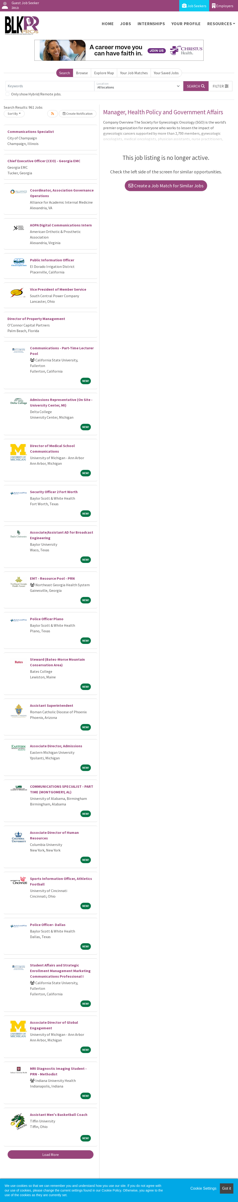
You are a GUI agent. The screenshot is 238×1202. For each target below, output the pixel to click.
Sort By (13, 113)
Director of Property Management (36, 318)
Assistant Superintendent (51, 705)
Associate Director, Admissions (56, 746)
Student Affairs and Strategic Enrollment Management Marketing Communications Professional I (60, 971)
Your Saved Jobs (166, 73)
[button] (220, 86)
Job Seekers (194, 6)
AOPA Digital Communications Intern (61, 225)
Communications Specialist (30, 131)
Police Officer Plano (46, 618)
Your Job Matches (134, 73)
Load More (50, 1154)
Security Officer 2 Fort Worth (54, 491)
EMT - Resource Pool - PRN (52, 578)
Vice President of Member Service (58, 289)
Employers (222, 6)
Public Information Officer (52, 260)
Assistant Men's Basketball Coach (58, 1114)
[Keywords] (50, 86)
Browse (82, 73)
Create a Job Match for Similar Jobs (166, 186)
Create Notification (78, 113)
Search (64, 73)
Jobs (125, 23)
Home (108, 23)
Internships (151, 23)
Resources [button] (219, 23)
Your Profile (186, 23)
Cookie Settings (203, 1188)
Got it (226, 1188)
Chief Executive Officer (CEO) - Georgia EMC (43, 160)
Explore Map (104, 73)
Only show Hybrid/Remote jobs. (36, 94)
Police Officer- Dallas (48, 924)
